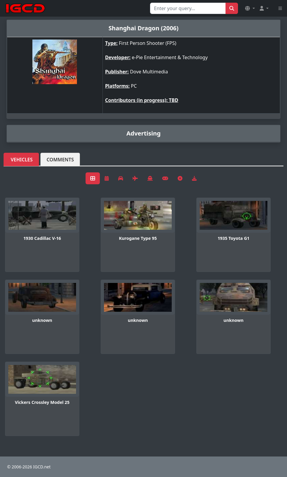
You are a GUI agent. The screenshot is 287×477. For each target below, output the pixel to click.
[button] (250, 8)
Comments (60, 159)
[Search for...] (188, 8)
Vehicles (22, 159)
